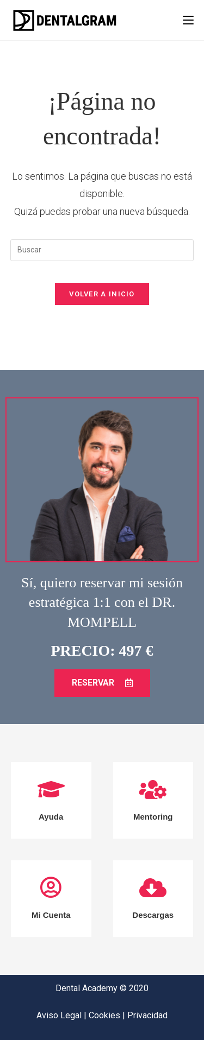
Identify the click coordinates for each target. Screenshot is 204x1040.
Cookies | (108, 1015)
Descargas (153, 914)
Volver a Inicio (102, 294)
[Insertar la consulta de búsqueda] (102, 250)
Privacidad (147, 1015)
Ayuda (51, 816)
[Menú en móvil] (188, 20)
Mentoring (153, 816)
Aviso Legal (60, 1015)
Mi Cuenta (51, 914)
